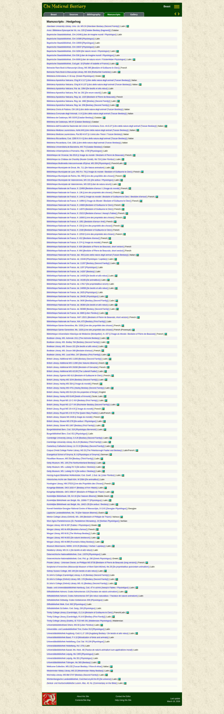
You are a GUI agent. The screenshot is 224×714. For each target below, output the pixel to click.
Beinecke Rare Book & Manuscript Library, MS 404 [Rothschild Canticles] (79, 72)
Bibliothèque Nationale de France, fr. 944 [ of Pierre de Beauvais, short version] (85, 251)
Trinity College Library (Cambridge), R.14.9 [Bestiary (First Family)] (76, 617)
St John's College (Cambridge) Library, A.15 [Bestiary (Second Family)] (78, 575)
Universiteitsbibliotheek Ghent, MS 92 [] (70, 625)
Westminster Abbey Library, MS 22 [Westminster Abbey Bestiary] (75, 671)
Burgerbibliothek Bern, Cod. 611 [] (67, 434)
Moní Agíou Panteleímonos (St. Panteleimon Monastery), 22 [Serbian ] (83, 521)
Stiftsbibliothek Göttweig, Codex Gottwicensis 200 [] (75, 600)
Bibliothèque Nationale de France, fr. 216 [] (79, 226)
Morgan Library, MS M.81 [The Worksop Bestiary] (68, 533)
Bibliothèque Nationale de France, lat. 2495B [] (77, 288)
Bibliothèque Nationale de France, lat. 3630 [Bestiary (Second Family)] (78, 301)
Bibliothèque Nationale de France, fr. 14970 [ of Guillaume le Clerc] (80, 209)
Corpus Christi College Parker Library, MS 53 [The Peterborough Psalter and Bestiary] (84, 450)
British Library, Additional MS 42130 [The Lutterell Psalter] (72, 371)
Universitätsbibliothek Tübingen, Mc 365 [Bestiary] (69, 662)
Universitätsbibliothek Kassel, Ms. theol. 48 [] (90, 650)
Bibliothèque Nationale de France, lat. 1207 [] (72, 267)
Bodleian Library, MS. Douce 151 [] (72, 346)
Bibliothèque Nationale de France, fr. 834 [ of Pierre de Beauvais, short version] (85, 247)
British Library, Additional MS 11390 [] (72, 363)
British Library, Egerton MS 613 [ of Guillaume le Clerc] (75, 375)
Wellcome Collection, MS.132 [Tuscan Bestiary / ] (74, 666)
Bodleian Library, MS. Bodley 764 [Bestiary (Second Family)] (73, 342)
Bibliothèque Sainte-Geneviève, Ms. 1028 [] (80, 325)
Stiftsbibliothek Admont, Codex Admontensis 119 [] (82, 592)
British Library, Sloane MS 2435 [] (70, 417)
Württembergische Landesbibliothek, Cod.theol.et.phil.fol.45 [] (79, 679)
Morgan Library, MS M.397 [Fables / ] (68, 525)
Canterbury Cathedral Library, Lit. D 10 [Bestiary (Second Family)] (76, 446)
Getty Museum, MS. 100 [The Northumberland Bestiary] (71, 463)
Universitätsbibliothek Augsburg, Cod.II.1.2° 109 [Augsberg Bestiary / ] (88, 633)
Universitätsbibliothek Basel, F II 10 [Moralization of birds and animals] (78, 637)
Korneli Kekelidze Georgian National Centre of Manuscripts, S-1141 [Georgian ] (87, 508)
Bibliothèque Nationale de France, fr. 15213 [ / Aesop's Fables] (82, 213)
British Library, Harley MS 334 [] (69, 384)
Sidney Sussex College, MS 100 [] (72, 571)
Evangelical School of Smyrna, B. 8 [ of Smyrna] (73, 454)
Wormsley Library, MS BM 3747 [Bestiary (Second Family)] (73, 675)
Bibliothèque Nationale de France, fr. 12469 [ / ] (83, 188)
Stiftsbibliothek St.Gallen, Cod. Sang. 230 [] (71, 608)
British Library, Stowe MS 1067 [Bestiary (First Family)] (71, 425)
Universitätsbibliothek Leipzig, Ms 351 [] (70, 658)
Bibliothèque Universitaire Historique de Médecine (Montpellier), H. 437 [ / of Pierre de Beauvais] (101, 334)
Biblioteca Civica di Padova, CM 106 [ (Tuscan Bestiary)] (85, 109)
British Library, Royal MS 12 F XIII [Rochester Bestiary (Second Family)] (78, 405)
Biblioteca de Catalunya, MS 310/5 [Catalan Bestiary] (70, 118)
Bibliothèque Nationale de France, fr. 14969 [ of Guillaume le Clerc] (80, 205)
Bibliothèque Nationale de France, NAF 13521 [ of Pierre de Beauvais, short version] (88, 317)
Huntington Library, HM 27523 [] (75, 484)
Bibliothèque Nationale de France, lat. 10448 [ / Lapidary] (77, 259)
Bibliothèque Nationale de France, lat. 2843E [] (73, 296)
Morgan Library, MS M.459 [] (67, 529)
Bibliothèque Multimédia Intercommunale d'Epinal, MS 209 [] (79, 163)
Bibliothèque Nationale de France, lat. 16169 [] (73, 280)
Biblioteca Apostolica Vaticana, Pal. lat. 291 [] (74, 93)
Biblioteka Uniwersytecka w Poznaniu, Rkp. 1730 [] (74, 151)
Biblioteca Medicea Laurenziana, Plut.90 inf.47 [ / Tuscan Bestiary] (84, 134)
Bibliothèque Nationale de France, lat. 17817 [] (78, 284)
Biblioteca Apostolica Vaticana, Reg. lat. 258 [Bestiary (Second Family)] (78, 105)
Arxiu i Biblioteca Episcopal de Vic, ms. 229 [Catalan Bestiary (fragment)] (79, 30)
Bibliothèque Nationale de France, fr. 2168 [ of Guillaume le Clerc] (79, 230)
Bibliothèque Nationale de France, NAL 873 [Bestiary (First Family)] (76, 321)
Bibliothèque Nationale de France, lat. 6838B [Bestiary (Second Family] (78, 309)
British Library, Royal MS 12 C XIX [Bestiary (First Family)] (72, 400)
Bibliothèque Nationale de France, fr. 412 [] (73, 238)
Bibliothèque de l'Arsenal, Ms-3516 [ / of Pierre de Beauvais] (85, 155)
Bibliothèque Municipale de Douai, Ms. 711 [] (76, 168)
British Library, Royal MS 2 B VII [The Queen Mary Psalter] (72, 413)
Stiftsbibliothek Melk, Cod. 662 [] (66, 604)
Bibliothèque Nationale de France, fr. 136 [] (79, 192)
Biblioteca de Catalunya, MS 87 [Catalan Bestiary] (69, 122)
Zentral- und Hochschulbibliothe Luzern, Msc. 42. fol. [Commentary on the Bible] (82, 683)
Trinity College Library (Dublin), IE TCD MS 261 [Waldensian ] (79, 621)
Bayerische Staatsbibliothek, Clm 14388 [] (70, 39)
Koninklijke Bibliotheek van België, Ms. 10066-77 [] (74, 500)
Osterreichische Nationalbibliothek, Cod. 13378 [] (74, 554)
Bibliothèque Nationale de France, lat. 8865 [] (73, 313)
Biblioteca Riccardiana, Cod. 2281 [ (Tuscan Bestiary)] (84, 143)
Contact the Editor (123, 696)
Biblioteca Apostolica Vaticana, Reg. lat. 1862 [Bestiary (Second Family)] (78, 101)
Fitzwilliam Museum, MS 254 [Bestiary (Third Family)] (70, 459)
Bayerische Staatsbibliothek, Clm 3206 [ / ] (78, 51)
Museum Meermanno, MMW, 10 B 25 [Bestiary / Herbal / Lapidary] (76, 546)
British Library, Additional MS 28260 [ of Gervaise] (72, 367)
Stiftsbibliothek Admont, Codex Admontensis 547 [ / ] (92, 596)
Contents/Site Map (83, 700)
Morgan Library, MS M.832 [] (68, 538)
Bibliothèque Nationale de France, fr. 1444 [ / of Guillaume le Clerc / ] (97, 197)
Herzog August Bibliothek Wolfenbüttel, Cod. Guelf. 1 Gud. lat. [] (81, 475)
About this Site (83, 696)
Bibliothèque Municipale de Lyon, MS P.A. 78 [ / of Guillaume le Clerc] (90, 172)
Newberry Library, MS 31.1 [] (70, 550)
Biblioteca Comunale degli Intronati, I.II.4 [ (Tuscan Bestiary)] (87, 114)
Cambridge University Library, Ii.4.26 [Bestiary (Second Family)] (75, 438)
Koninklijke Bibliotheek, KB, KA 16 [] (72, 496)
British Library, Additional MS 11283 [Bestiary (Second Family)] (74, 359)
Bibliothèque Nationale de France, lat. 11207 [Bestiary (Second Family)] (78, 263)
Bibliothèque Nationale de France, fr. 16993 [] (81, 217)
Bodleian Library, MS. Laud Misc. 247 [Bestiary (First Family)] (74, 355)
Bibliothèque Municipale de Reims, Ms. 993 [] (81, 176)
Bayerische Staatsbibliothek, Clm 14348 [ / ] (82, 34)
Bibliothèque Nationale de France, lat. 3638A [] (77, 305)
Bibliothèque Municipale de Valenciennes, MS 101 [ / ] (80, 180)
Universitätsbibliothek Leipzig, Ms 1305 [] (70, 654)
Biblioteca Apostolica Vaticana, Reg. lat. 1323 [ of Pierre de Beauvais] (81, 97)
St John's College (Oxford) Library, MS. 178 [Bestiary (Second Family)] (78, 579)
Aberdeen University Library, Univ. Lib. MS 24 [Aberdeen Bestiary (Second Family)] (83, 26)
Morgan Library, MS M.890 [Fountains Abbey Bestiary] (70, 542)
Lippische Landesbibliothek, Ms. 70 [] (72, 513)
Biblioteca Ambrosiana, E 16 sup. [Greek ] (70, 76)
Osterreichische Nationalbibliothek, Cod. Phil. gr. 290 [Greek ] (79, 558)
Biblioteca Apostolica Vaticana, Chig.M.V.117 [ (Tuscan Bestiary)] (89, 80)
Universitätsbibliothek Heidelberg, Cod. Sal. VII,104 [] (75, 642)
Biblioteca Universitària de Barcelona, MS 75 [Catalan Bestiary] (74, 147)
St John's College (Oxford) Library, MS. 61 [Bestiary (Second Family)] (77, 583)
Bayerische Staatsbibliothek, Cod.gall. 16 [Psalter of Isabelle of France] (78, 64)
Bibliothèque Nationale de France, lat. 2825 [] (72, 292)
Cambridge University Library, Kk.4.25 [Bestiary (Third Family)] (74, 442)
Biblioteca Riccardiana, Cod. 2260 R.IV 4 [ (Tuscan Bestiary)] (87, 138)
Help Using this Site (123, 700)
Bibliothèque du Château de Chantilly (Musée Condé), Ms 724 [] (81, 159)
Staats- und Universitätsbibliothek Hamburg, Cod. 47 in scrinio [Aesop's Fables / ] (88, 588)
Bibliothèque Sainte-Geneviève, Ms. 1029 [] (80, 330)
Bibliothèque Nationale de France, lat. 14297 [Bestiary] (71, 271)
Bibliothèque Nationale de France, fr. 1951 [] (76, 222)
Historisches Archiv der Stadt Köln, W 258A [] (73, 479)
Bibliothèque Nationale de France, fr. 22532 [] (81, 234)
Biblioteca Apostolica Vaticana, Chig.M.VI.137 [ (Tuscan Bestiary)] (89, 84)
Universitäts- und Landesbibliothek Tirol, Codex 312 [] (76, 629)
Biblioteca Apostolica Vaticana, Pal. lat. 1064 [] (77, 88)
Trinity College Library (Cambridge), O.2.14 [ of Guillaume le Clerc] (80, 612)
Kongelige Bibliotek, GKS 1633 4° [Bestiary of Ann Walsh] (72, 488)
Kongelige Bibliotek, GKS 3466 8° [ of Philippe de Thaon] (76, 492)
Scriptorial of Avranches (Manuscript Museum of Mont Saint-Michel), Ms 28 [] (98, 567)
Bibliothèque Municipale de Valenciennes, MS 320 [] (79, 184)
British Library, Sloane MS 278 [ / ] (71, 421)
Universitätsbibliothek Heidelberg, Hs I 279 (65, 646)
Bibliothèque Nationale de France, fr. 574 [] (74, 242)
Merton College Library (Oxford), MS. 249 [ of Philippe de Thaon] (79, 517)
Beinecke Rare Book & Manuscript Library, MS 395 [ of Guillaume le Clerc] (83, 68)
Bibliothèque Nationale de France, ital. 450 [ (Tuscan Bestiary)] (88, 255)
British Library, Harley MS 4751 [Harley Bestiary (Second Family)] (75, 388)
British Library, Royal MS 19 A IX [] (70, 409)
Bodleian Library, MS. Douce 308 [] (70, 351)
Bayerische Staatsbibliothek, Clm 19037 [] (70, 47)
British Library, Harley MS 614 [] (72, 392)
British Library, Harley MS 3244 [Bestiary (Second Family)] (72, 380)
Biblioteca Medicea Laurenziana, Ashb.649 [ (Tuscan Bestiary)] (88, 130)
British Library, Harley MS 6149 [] (69, 396)
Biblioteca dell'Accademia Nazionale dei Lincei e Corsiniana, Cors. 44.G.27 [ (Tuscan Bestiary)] (102, 126)
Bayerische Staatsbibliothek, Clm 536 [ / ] (80, 55)
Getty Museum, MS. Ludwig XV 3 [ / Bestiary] (71, 467)
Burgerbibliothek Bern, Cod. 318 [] (72, 429)
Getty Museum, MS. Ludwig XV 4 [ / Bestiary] (71, 471)
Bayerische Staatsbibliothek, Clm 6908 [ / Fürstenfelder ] (86, 59)
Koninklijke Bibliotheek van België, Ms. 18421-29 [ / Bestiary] (78, 504)
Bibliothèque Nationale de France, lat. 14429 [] (77, 276)
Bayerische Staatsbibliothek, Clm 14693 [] (70, 43)
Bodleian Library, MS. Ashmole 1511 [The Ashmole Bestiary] (73, 338)
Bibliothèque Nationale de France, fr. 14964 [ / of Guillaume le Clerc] (89, 201)
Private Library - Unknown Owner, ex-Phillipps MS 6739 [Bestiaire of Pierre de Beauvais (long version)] (92, 562)
